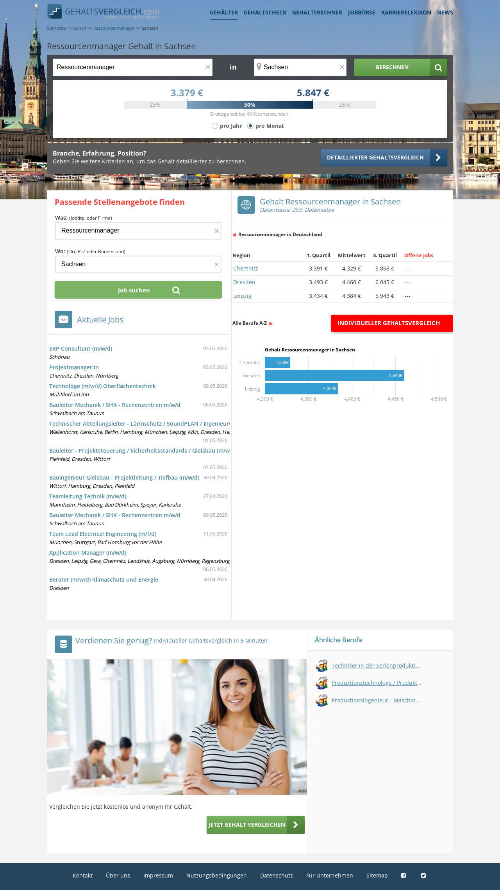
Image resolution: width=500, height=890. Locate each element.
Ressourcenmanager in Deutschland (280, 234)
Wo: (90, 251)
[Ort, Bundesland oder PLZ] (300, 67)
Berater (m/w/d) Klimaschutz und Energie (103, 579)
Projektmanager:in (74, 367)
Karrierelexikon (406, 12)
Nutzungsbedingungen (216, 875)
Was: (83, 217)
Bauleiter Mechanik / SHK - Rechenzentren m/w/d (114, 404)
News (445, 12)
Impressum (158, 875)
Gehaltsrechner (317, 12)
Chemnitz (245, 268)
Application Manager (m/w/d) (87, 552)
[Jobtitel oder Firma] (138, 231)
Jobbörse (361, 12)
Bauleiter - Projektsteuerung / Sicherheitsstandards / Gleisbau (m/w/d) (143, 450)
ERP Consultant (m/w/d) (80, 348)
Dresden (244, 282)
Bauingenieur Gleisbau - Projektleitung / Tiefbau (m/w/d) (124, 477)
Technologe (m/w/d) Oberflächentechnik (102, 386)
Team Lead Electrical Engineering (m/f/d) (102, 533)
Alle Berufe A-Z (249, 323)
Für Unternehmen (329, 875)
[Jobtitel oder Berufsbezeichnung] (132, 67)
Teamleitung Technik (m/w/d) (87, 496)
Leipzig (242, 295)
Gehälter (224, 12)
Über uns (118, 875)
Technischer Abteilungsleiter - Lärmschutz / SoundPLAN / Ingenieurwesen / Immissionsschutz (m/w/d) (184, 423)
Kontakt (83, 875)
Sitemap (377, 875)
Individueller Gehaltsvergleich (389, 323)
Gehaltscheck (265, 12)
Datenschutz (276, 875)
